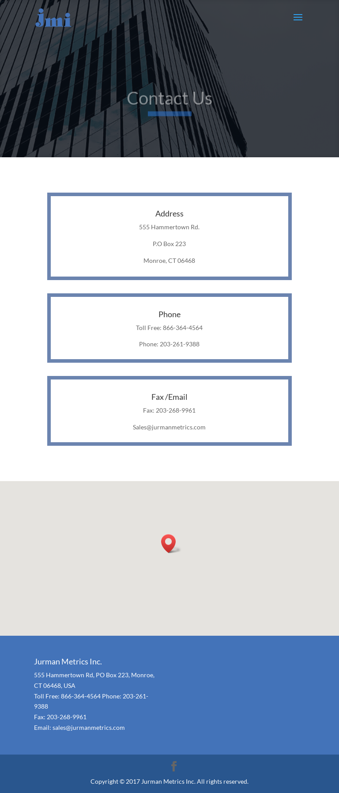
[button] (171, 543)
